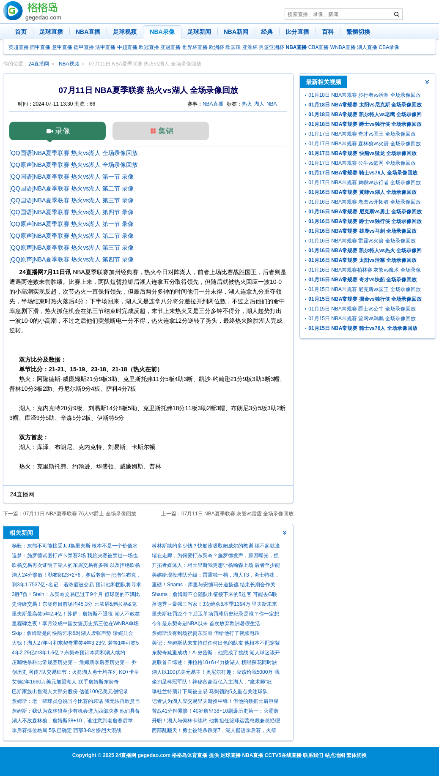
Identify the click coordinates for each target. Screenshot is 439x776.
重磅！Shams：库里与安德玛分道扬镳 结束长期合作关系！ (214, 586)
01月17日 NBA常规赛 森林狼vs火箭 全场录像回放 (364, 144)
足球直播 (51, 31)
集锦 (165, 131)
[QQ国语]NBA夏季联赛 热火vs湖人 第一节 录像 (71, 176)
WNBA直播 (343, 47)
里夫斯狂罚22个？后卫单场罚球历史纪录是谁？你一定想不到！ (215, 615)
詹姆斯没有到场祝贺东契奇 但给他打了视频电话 (206, 633)
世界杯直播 (195, 47)
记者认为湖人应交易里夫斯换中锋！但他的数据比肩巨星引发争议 (215, 702)
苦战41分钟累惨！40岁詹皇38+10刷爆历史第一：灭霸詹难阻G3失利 (215, 712)
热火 (247, 104)
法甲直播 (105, 47)
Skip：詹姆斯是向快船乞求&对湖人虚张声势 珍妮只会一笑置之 (75, 634)
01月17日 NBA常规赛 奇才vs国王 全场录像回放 (361, 134)
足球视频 (125, 31)
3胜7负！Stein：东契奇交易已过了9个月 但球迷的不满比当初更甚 (76, 595)
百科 (328, 31)
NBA (271, 104)
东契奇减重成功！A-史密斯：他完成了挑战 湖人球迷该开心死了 (216, 654)
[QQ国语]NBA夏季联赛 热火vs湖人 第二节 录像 (71, 188)
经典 (267, 31)
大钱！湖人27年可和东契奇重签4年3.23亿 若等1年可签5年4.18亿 (75, 644)
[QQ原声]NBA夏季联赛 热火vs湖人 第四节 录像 (71, 259)
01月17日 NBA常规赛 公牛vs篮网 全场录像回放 (361, 163)
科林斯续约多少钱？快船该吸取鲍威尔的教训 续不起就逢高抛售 (216, 547)
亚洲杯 (250, 47)
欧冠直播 (149, 47)
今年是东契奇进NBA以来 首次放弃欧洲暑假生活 (206, 623)
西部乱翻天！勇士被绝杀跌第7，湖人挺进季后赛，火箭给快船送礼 (214, 731)
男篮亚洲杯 (271, 47)
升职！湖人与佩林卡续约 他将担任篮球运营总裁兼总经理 (216, 721)
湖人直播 (367, 47)
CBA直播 (318, 47)
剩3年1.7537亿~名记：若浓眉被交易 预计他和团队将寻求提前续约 (76, 586)
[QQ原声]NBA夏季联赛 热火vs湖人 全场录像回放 (73, 164)
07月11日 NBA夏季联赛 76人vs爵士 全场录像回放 (79, 514)
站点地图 (335, 755)
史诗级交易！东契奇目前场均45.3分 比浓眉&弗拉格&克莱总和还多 (74, 605)
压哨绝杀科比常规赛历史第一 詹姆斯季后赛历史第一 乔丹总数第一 (74, 663)
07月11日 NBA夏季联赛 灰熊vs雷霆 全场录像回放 (237, 514)
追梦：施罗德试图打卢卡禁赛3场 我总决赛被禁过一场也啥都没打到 (75, 557)
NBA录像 (162, 31)
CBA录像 (389, 47)
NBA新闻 (236, 31)
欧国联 (233, 47)
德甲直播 (84, 47)
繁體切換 (358, 31)
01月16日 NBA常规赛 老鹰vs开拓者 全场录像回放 (364, 202)
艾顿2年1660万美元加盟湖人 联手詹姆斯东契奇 (65, 682)
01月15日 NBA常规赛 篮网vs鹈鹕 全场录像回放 (361, 318)
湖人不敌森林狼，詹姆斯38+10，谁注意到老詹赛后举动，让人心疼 (72, 722)
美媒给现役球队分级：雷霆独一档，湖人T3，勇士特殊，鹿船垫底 (216, 576)
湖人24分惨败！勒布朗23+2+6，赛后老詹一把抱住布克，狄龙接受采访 (76, 576)
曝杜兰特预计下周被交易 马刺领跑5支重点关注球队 (210, 691)
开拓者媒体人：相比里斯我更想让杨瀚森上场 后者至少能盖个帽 (216, 566)
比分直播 (297, 31)
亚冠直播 (170, 47)
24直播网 (38, 64)
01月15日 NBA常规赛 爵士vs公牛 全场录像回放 (361, 309)
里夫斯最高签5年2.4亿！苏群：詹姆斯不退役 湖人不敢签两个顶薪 (76, 615)
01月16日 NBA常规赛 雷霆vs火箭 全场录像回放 (361, 241)
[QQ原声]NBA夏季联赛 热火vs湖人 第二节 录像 (71, 235)
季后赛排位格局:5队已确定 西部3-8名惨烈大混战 (66, 730)
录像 (62, 131)
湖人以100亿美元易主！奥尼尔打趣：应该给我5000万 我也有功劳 (216, 673)
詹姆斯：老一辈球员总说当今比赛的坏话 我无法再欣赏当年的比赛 (76, 702)
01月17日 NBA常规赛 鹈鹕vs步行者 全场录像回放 (364, 182)
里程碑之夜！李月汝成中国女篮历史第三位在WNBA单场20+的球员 (75, 625)
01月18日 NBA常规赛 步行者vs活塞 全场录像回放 (364, 95)
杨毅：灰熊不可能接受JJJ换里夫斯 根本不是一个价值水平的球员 (74, 547)
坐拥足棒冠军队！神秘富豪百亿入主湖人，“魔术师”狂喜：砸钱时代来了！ (212, 683)
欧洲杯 (216, 47)
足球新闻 (199, 31)
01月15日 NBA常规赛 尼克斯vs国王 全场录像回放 (364, 289)
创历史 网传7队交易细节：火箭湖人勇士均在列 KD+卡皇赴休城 (75, 673)
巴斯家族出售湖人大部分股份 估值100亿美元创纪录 (70, 691)
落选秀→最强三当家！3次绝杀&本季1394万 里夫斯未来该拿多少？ (214, 605)
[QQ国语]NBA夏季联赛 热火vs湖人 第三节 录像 (71, 200)
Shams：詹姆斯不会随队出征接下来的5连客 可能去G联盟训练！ (214, 595)
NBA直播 (88, 31)
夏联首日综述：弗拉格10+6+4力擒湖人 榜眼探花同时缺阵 (214, 663)
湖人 (259, 104)
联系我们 (313, 755)
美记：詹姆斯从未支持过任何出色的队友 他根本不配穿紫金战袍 (216, 644)
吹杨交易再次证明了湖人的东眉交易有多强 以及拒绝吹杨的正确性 (76, 566)
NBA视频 (69, 64)
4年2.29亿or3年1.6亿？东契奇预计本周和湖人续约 (68, 653)
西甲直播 (40, 47)
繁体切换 (356, 755)
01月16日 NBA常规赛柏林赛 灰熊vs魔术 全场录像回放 (364, 271)
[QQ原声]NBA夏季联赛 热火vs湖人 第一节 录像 (71, 224)
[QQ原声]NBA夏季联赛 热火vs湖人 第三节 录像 (71, 247)
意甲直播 (62, 47)
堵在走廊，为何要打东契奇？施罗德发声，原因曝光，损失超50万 (215, 557)
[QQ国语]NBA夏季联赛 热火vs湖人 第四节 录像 (71, 212)
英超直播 (18, 47)
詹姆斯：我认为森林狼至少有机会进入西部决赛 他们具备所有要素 (76, 712)
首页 (21, 31)
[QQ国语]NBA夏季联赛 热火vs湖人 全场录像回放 (73, 153)
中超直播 (127, 47)
